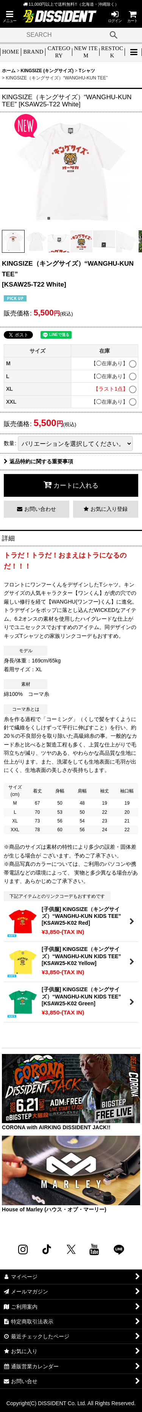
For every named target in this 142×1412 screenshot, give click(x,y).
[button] (9, 16)
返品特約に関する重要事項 (38, 461)
